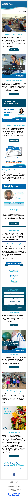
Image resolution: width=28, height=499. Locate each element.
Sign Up (14, 325)
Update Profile (8, 487)
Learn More (14, 94)
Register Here (14, 140)
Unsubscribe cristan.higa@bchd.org (14, 486)
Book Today (14, 223)
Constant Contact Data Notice (17, 487)
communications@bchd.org (15, 489)
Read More (14, 49)
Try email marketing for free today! (14, 496)
